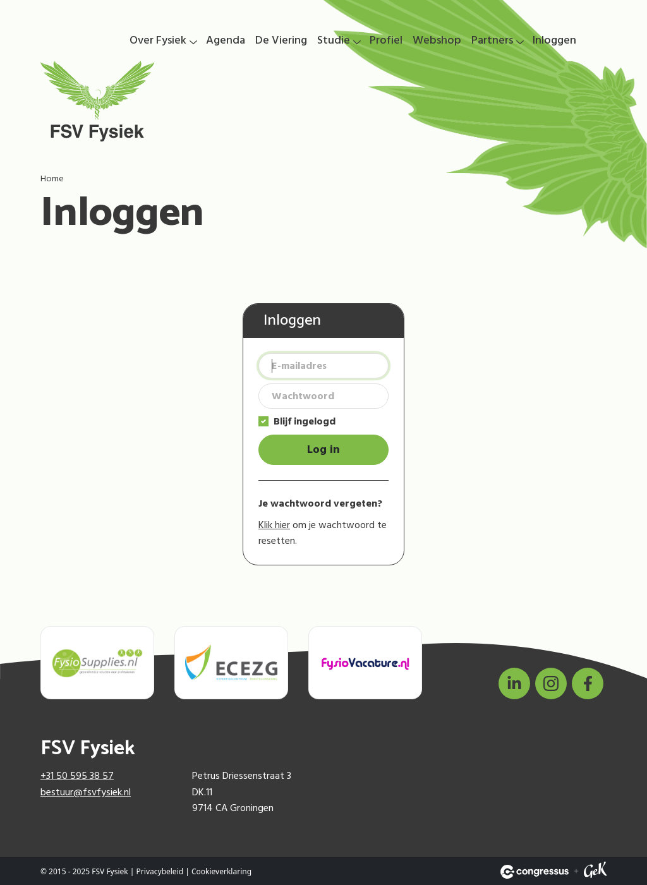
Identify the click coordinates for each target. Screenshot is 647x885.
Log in (323, 449)
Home (52, 178)
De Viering (281, 40)
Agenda (225, 40)
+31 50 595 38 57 (77, 776)
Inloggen (554, 40)
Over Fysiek (158, 40)
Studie (333, 40)
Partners (492, 40)
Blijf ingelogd (305, 421)
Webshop (437, 40)
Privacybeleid (160, 871)
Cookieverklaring (221, 871)
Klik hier (274, 525)
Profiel (386, 40)
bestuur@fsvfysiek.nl (85, 792)
